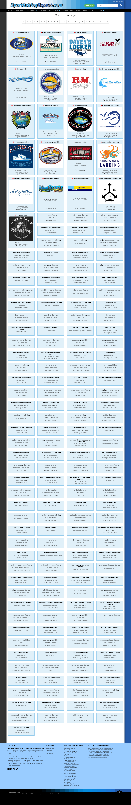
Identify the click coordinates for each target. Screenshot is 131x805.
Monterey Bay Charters (21, 465)
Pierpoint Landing (21, 540)
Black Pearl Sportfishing (51, 277)
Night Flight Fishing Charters (50, 477)
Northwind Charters (80, 490)
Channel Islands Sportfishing (80, 302)
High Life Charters (80, 402)
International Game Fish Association (98, 751)
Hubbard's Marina (109, 415)
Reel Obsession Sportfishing (109, 565)
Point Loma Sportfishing (51, 142)
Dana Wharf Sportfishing (51, 32)
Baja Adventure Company (109, 240)
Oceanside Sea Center (110, 105)
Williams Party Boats (80, 715)
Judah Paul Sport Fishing (21, 440)
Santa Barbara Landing (110, 142)
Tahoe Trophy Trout (21, 665)
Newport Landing (81, 105)
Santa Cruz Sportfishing (21, 615)
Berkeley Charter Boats (21, 265)
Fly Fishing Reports (69, 759)
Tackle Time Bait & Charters (109, 652)
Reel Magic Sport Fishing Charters (80, 565)
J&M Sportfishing (80, 427)
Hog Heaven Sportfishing (110, 402)
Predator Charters (51, 540)
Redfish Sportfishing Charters (110, 552)
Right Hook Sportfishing (21, 590)
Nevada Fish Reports (70, 772)
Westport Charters (51, 715)
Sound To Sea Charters (80, 640)
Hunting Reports (69, 761)
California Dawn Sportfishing (109, 290)
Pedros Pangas (50, 527)
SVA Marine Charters (80, 652)
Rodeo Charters (80, 590)
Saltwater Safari (81, 142)
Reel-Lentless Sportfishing (110, 577)
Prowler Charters (110, 540)
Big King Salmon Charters (109, 265)
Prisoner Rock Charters (80, 540)
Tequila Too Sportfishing (51, 677)
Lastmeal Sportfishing (110, 440)
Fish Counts (67, 754)
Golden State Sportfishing (80, 390)
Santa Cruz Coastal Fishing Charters (110, 603)
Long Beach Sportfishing (22, 105)
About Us (49, 750)
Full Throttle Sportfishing (21, 377)
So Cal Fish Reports (69, 779)
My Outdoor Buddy (69, 770)
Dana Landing (110, 327)
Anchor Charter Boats (80, 227)
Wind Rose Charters (109, 715)
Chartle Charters (110, 302)
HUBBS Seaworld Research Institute (98, 754)
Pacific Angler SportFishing (51, 515)
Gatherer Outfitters (21, 390)
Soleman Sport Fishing (21, 640)
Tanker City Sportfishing (80, 665)
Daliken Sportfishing (80, 327)
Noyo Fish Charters (21, 502)
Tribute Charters (80, 702)
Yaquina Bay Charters (21, 727)
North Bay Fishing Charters (21, 490)
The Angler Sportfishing (80, 677)
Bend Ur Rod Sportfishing (109, 252)
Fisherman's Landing (51, 69)
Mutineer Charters (50, 465)
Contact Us (49, 753)
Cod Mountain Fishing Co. (80, 315)
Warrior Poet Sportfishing (109, 702)
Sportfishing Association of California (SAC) (100, 748)
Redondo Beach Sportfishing (21, 565)
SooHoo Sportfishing (50, 640)
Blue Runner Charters (110, 277)
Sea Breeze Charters (50, 615)
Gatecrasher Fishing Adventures (110, 377)
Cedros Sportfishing (22, 32)
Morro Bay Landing (51, 105)
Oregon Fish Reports (70, 776)
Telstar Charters (21, 677)
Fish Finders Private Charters (80, 352)
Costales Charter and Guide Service (21, 328)
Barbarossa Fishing (51, 252)
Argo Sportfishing (80, 240)
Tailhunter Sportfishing (50, 665)
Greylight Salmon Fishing (109, 390)
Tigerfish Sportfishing (80, 690)
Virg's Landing (22, 215)
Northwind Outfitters (110, 490)
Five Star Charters (50, 365)
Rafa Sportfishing (50, 552)
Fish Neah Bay (110, 352)
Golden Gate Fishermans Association (98, 755)
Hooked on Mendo (51, 415)
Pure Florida (21, 552)
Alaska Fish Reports (69, 748)
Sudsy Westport (51, 652)
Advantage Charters (80, 215)
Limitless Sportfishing (21, 452)
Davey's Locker (80, 32)
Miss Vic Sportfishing (109, 452)
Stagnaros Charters (21, 652)
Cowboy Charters (50, 327)
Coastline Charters (51, 315)
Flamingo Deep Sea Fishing (80, 365)
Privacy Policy (50, 748)
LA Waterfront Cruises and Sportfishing (80, 440)
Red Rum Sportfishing (80, 552)
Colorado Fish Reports (70, 751)
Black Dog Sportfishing (21, 277)
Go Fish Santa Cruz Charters (50, 390)
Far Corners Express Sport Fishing (50, 353)
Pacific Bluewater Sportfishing (80, 515)
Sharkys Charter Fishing (80, 627)
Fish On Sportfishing (21, 365)
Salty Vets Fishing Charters (21, 602)
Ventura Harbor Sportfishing (110, 178)
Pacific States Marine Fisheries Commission (100, 749)
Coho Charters (109, 315)
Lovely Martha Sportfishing (51, 452)
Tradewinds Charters (81, 178)
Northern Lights (51, 490)
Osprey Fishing (80, 502)
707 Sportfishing (51, 215)
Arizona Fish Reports (70, 750)
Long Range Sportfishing (71, 764)
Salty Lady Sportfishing (109, 590)
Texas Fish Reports (69, 781)
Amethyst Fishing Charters (51, 227)
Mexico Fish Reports (69, 766)
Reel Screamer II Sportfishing (21, 577)
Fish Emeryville (21, 69)
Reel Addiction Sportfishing (51, 565)
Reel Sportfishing (50, 577)
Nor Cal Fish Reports (70, 773)
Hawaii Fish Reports (70, 760)
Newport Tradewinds (21, 477)
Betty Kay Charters (51, 265)
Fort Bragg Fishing (110, 365)
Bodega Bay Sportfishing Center (21, 290)
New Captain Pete (80, 465)
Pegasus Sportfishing (80, 527)
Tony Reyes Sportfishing (110, 690)
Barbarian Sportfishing (21, 252)
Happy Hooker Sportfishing (21, 402)
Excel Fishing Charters (21, 352)
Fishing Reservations (70, 755)
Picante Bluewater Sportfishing (109, 527)
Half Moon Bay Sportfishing (110, 69)
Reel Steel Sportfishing (80, 577)
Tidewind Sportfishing (51, 690)
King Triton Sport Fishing (51, 440)
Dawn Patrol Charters (51, 340)
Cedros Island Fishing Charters (51, 302)
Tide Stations (67, 782)
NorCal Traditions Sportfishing (109, 477)
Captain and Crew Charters (21, 302)
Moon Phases (68, 769)
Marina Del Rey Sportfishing (80, 452)
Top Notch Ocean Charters (21, 702)
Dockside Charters (110, 32)
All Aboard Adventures (109, 215)
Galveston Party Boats (50, 377)
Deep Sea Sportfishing (80, 340)
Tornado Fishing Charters (50, 702)
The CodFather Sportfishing (109, 677)
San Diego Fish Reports (70, 778)
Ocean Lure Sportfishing (51, 502)
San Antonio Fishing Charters (80, 602)
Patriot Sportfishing (22, 142)
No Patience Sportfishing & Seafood (80, 478)
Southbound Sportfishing (109, 640)
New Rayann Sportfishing (109, 465)
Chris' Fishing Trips (21, 315)
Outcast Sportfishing (110, 502)
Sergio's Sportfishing (50, 627)
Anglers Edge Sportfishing (109, 227)
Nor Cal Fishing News (70, 775)
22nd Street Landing (51, 178)
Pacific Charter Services (109, 515)
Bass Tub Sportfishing (80, 252)
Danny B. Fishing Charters (21, 340)
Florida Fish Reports (69, 757)
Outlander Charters (21, 515)
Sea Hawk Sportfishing (80, 615)
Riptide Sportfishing (50, 590)
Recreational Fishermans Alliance (97, 757)
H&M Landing (81, 69)
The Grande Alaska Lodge (21, 690)
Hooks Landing (80, 415)
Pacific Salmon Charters (21, 527)
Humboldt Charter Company (21, 427)
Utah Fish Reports (69, 784)
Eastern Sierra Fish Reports (72, 753)
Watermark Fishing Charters (21, 715)
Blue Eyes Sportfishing (80, 277)
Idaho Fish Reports (69, 763)
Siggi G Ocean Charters (109, 627)
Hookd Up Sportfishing (21, 415)
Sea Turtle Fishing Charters (110, 615)
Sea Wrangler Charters (21, 627)
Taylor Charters (110, 665)
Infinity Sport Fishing (50, 427)
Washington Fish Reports (71, 785)
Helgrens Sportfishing (51, 402)
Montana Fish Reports (70, 767)
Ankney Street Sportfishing (51, 240)
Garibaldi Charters (80, 377)
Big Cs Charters (80, 265)
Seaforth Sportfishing (22, 178)
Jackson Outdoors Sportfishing (109, 427)
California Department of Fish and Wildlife (100, 752)
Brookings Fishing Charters (51, 290)
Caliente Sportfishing (80, 290)
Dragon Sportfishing (109, 340)
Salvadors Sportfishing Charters (51, 602)
